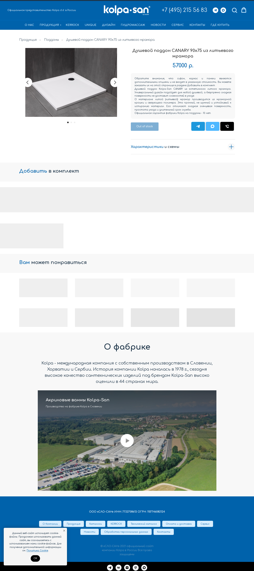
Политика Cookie (37, 550)
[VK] (119, 568)
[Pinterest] (136, 568)
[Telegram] (215, 10)
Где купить (220, 25)
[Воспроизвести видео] (127, 440)
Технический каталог (144, 524)
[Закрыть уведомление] (64, 530)
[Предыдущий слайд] (27, 82)
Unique (90, 25)
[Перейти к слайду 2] (71, 122)
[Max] (223, 10)
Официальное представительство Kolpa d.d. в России (41, 10)
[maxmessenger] (144, 568)
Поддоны (51, 39)
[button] (234, 10)
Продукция (49, 25)
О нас (29, 25)
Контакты (197, 25)
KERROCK (72, 25)
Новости (158, 25)
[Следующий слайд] (115, 82)
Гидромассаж (133, 25)
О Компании (50, 524)
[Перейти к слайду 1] (68, 122)
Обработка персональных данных (126, 532)
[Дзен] (127, 568)
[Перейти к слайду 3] (74, 122)
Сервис (178, 25)
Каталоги (95, 524)
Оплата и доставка (179, 524)
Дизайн (108, 25)
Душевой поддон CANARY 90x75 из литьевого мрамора (110, 39)
